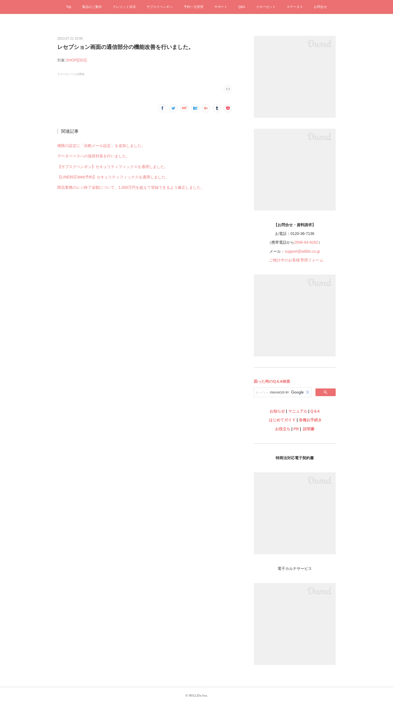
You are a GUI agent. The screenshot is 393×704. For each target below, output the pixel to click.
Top (68, 7)
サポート (220, 7)
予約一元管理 (193, 7)
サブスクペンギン (160, 7)
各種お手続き (310, 420)
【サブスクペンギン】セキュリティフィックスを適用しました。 (112, 166)
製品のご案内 (92, 7)
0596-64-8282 (306, 242)
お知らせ (277, 411)
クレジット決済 (124, 7)
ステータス (295, 7)
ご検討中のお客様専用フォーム (296, 260)
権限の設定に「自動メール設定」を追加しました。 (101, 145)
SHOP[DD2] (76, 60)
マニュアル (297, 411)
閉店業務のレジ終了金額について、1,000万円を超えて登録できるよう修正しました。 (130, 187)
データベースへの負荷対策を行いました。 (93, 156)
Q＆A (315, 411)
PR (296, 429)
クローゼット (266, 7)
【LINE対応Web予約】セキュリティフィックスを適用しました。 (113, 177)
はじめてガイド (282, 420)
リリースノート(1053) (70, 74)
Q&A (241, 7)
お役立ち (282, 429)
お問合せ (320, 7)
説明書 (308, 429)
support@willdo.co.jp (302, 251)
